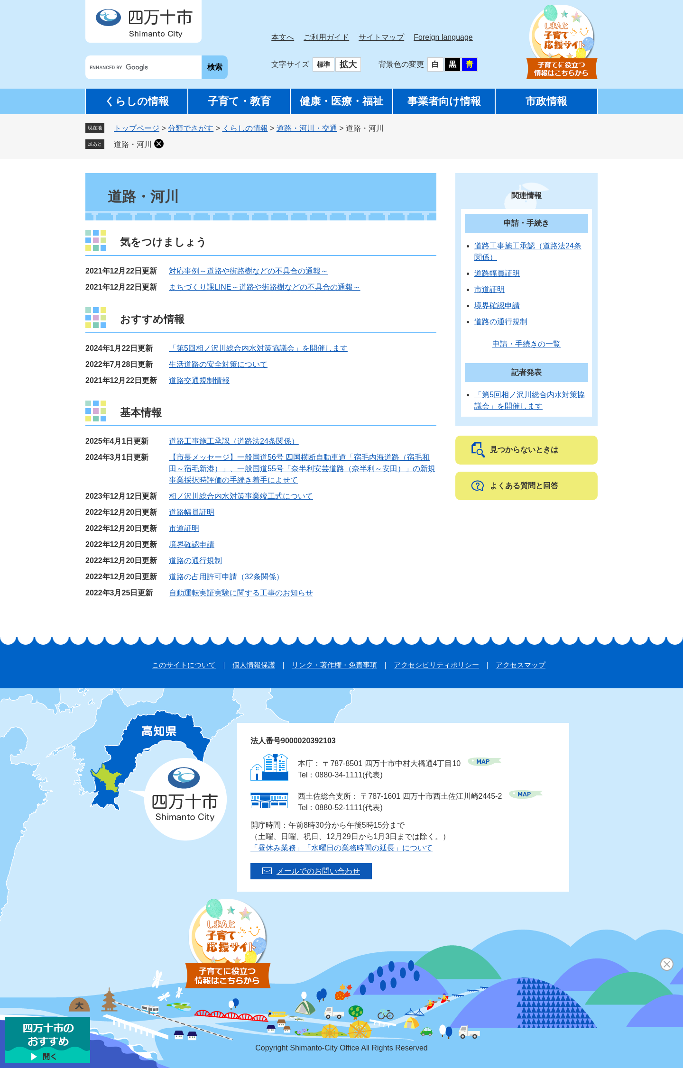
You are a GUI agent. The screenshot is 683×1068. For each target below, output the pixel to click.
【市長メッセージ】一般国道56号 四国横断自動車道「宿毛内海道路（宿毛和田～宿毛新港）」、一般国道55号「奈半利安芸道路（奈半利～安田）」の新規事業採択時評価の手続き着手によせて (302, 468)
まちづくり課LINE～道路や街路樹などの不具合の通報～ (264, 287)
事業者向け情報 (444, 101)
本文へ (282, 37)
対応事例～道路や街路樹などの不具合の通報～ (248, 271)
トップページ (136, 128)
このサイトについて (184, 665)
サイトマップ (381, 37)
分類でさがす (190, 128)
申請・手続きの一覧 (526, 344)
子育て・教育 (239, 101)
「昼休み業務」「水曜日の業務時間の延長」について (341, 848)
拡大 (348, 64)
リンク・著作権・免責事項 (334, 665)
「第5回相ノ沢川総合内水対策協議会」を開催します (258, 348)
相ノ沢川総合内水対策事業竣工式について (241, 496)
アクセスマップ (520, 665)
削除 (159, 143)
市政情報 (546, 101)
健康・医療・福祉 (341, 101)
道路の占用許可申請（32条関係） (226, 577)
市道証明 (184, 528)
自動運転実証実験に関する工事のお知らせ (241, 593)
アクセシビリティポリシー (436, 665)
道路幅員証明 (191, 512)
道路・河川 (133, 144)
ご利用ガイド (326, 37)
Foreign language (443, 37)
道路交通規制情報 (199, 380)
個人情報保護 (253, 665)
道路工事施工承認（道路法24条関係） (234, 441)
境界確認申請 (191, 544)
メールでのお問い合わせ (318, 871)
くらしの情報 (136, 101)
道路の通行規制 (195, 561)
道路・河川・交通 (307, 128)
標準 (323, 64)
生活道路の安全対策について (218, 364)
